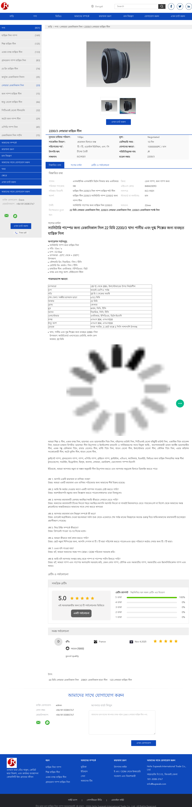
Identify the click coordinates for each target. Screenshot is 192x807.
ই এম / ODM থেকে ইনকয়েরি (127, 771)
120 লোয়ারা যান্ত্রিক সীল (121, 680)
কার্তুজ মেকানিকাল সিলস (21, 77)
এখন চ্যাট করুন (178, 16)
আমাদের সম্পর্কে (81, 16)
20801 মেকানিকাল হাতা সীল (94, 680)
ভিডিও (58, 16)
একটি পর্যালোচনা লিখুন (81, 614)
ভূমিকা (84, 767)
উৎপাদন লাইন (120, 767)
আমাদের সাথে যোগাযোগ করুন (16, 162)
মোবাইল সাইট (117, 800)
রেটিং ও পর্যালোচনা (100, 165)
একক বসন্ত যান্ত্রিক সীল (21, 52)
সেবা (83, 776)
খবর (4, 169)
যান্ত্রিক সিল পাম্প (21, 35)
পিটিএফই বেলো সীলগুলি (21, 110)
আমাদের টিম (86, 781)
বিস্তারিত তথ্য (55, 165)
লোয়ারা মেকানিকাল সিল (21, 85)
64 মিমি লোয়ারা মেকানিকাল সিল (64, 680)
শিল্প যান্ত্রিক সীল (21, 43)
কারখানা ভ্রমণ (105, 16)
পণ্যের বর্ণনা (76, 165)
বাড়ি (12, 16)
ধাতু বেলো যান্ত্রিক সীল (21, 102)
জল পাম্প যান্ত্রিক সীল (21, 93)
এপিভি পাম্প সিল (21, 127)
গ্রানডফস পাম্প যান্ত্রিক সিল (21, 60)
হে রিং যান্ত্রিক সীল (21, 68)
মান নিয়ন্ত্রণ (128, 16)
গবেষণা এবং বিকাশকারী (125, 776)
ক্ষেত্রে (4, 176)
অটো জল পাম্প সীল (21, 118)
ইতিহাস (84, 771)
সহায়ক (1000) (77, 648)
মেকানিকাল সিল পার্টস (21, 135)
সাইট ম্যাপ (72, 800)
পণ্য (35, 16)
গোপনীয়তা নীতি (94, 800)
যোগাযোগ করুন (151, 16)
